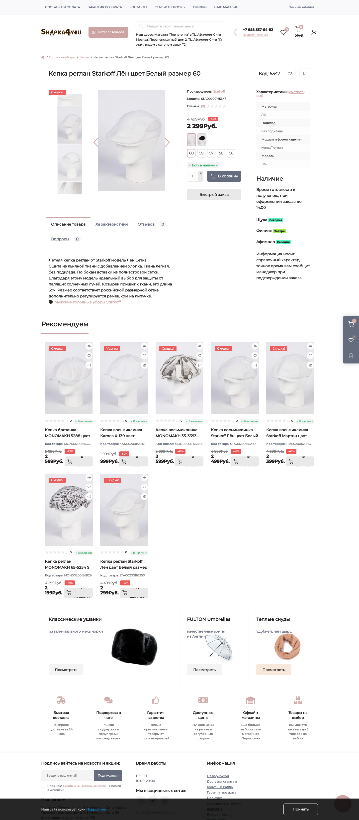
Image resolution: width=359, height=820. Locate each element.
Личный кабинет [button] (301, 7)
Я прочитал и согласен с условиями (84, 788)
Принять (301, 809)
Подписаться (108, 775)
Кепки (84, 57)
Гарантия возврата (105, 7)
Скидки (200, 7)
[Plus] (200, 173)
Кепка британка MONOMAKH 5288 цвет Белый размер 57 (67, 435)
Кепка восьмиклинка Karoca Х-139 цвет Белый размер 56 (121, 435)
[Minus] (200, 179)
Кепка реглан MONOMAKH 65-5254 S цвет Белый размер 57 (67, 567)
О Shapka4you (218, 776)
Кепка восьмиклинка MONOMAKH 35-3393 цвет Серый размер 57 (177, 435)
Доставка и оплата (62, 7)
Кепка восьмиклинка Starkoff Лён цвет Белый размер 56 (234, 435)
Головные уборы (62, 57)
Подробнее (96, 809)
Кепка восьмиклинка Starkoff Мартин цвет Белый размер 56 (287, 435)
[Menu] (108, 32)
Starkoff (219, 91)
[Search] (141, 26)
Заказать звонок (255, 35)
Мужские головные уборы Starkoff (87, 302)
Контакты (138, 7)
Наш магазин (226, 7)
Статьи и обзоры (170, 7)
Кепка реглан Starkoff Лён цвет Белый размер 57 (123, 567)
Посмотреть (66, 670)
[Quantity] (192, 176)
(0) (203, 106)
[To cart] (79, 461)
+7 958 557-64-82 (258, 29)
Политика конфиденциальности (84, 786)
